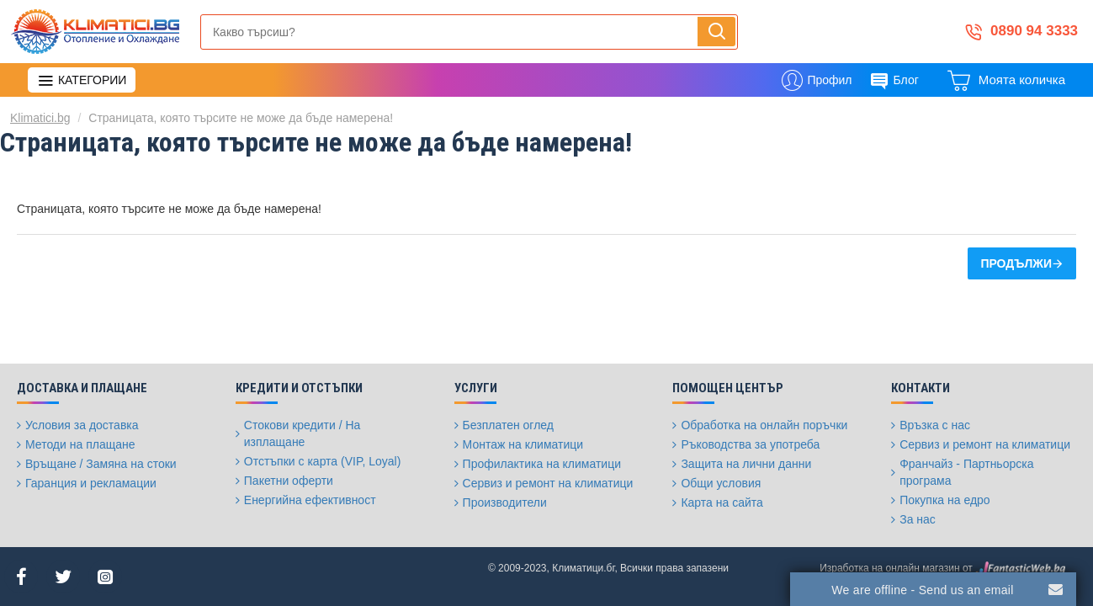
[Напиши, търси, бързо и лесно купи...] (716, 31)
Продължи (1016, 263)
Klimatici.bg (40, 118)
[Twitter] (63, 576)
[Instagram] (105, 576)
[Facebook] (21, 576)
